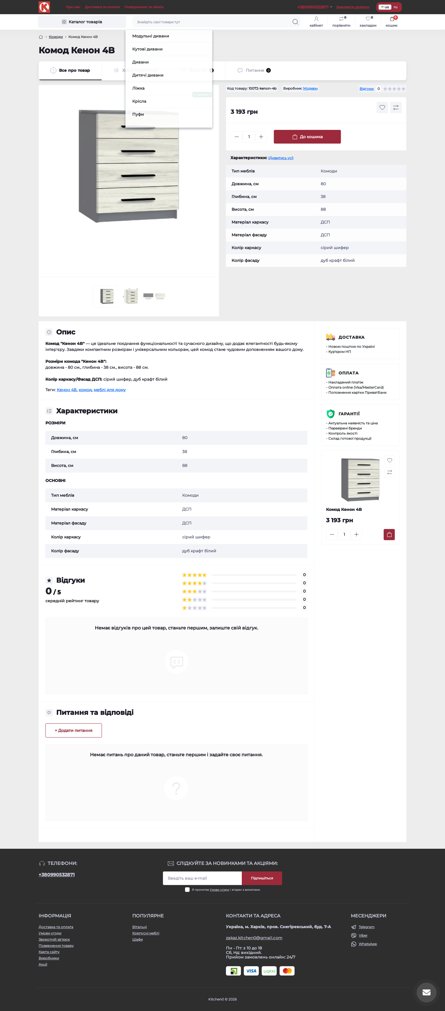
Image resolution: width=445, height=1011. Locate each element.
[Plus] (261, 137)
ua (385, 7)
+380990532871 (57, 874)
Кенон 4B (67, 389)
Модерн (310, 88)
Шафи (137, 939)
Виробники (49, 958)
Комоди (56, 37)
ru (395, 7)
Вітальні (139, 927)
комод (85, 389)
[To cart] (389, 534)
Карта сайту (49, 952)
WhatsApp (368, 944)
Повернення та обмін (143, 7)
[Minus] (236, 137)
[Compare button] (396, 107)
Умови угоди (219, 890)
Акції (43, 964)
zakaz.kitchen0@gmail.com (254, 937)
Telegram (367, 927)
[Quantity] (248, 137)
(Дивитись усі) (280, 158)
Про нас (73, 7)
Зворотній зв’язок (54, 939)
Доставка (352, 337)
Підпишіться (262, 878)
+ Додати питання (74, 730)
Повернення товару (56, 945)
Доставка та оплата (102, 7)
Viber (363, 935)
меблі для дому (110, 389)
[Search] (295, 21)
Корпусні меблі (145, 933)
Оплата (349, 373)
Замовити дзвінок (353, 7)
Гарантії (349, 413)
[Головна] (41, 37)
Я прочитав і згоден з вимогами (226, 890)
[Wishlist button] (382, 107)
